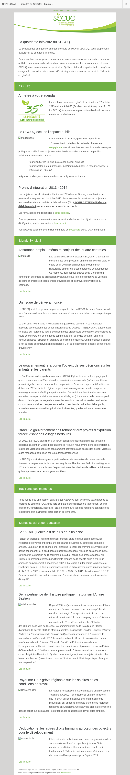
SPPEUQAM (9, 4)
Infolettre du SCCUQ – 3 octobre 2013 (38, 4)
